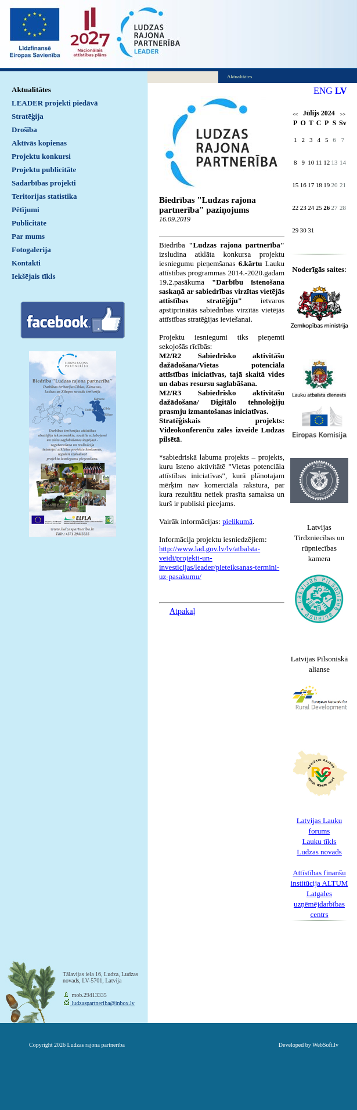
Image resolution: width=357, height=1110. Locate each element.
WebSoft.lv (325, 1045)
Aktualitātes (31, 89)
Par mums (28, 236)
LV (341, 91)
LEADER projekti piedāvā (55, 103)
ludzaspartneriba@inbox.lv (102, 1003)
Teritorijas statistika (44, 196)
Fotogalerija (31, 249)
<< (295, 114)
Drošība (24, 129)
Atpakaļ (182, 611)
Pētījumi (25, 209)
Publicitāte (29, 223)
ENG (323, 91)
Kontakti (26, 263)
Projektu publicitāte (44, 169)
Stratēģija (28, 116)
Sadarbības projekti (44, 183)
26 (326, 207)
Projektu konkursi (41, 156)
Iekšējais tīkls (33, 276)
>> (342, 114)
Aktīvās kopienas (39, 143)
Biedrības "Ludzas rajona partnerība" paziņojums (207, 204)
